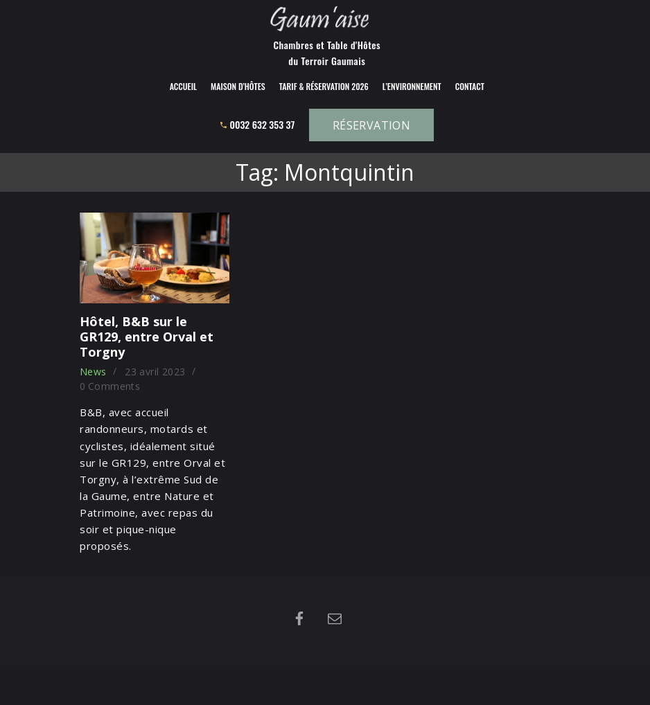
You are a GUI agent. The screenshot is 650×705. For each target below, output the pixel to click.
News (93, 371)
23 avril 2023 (155, 371)
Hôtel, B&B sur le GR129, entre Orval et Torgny (146, 336)
